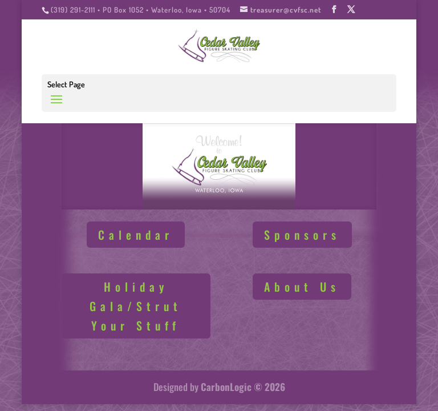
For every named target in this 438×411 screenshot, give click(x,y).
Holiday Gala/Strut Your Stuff (136, 306)
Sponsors (302, 234)
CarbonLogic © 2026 (243, 387)
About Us (302, 286)
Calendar (135, 234)
